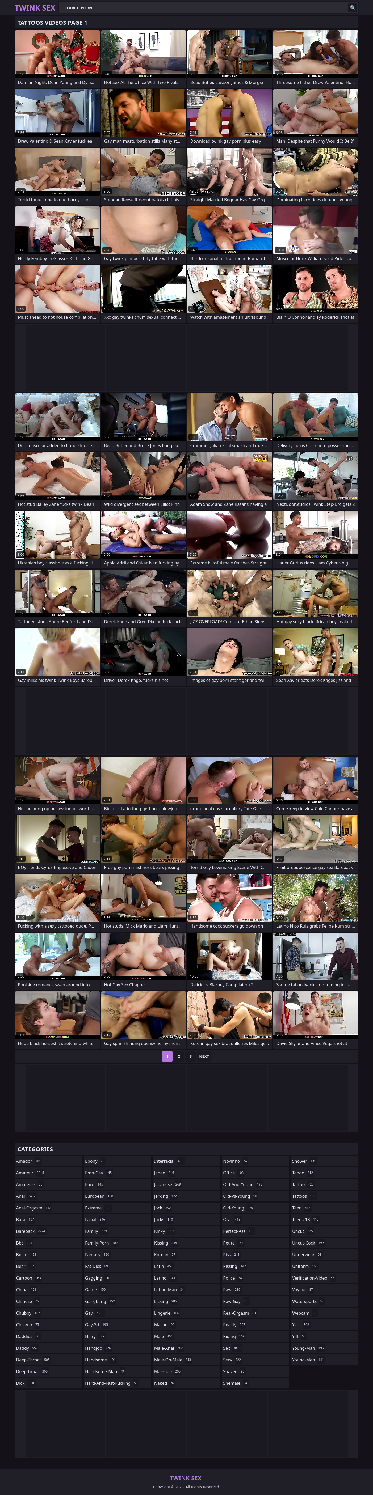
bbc (25, 1243)
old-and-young (243, 1184)
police (233, 1278)
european (99, 1196)
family (96, 1231)
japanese (168, 1184)
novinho (235, 1161)
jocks (164, 1220)
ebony (95, 1161)
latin (164, 1266)
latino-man (169, 1290)
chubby (28, 1313)
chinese (28, 1301)
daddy (27, 1348)
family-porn (102, 1243)
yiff (299, 1336)
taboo (303, 1173)
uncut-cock (308, 1243)
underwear (307, 1255)
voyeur (303, 1290)
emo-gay (99, 1173)
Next (204, 1056)
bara (25, 1220)
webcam (305, 1313)
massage (168, 1371)
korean (165, 1255)
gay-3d (97, 1325)
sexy (232, 1360)
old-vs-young (240, 1196)
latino (165, 1278)
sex (232, 1348)
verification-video (314, 1278)
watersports (308, 1301)
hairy (95, 1336)
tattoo (303, 1184)
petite (234, 1243)
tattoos (304, 1196)
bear (26, 1266)
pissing (235, 1266)
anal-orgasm (34, 1208)
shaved (234, 1371)
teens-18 (306, 1220)
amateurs (30, 1184)
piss (232, 1255)
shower (304, 1161)
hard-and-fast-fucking (112, 1383)
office (234, 1173)
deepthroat (32, 1371)
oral (232, 1220)
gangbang (100, 1301)
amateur (30, 1173)
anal (26, 1196)
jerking (166, 1196)
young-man (308, 1348)
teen (302, 1208)
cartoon (29, 1278)
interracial (169, 1161)
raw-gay (236, 1301)
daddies (28, 1336)
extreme (98, 1208)
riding (234, 1336)
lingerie (167, 1313)
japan (164, 1173)
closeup (28, 1325)
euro (94, 1184)
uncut (303, 1231)
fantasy (98, 1255)
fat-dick (97, 1266)
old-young (238, 1208)
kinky (164, 1231)
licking (166, 1301)
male (164, 1336)
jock (163, 1208)
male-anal (169, 1348)
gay (94, 1313)
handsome (101, 1360)
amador (29, 1161)
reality (234, 1325)
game (96, 1290)
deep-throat (33, 1360)
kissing (166, 1243)
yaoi (301, 1325)
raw (232, 1290)
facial (95, 1220)
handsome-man (105, 1371)
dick (26, 1383)
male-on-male (173, 1360)
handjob (98, 1348)
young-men (308, 1360)
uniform (305, 1266)
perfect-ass (239, 1231)
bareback (31, 1231)
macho (165, 1325)
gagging (97, 1278)
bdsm (27, 1255)
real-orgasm (240, 1313)
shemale (236, 1383)
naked (164, 1383)
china (27, 1290)
